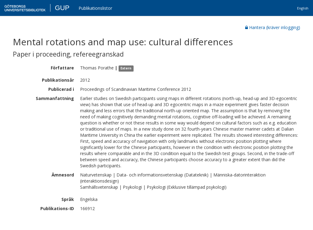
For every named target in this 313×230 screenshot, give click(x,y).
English (302, 8)
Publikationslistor (95, 8)
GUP (62, 8)
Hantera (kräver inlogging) (272, 27)
